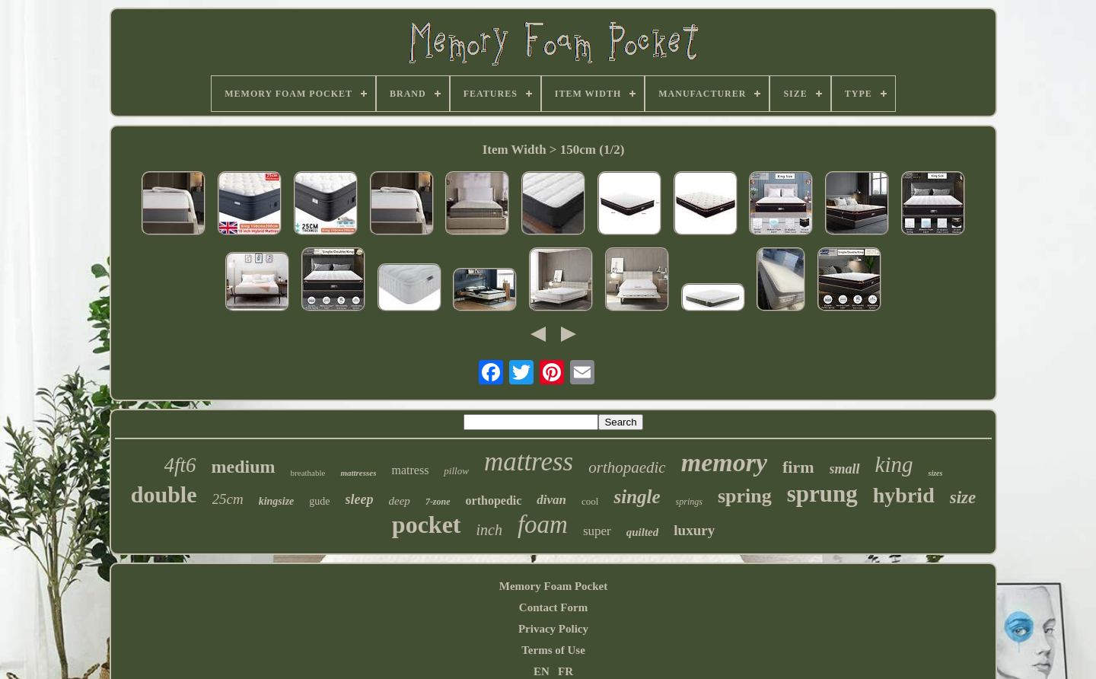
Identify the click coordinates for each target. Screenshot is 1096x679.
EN (542, 671)
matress (410, 470)
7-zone (438, 501)
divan (551, 500)
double (164, 494)
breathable (308, 472)
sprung (822, 493)
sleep (360, 499)
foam (543, 524)
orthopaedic (626, 467)
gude (319, 501)
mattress (528, 462)
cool (589, 501)
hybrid (904, 495)
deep (399, 501)
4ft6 (180, 465)
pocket (426, 524)
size (963, 497)
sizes (935, 473)
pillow (456, 471)
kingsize (277, 501)
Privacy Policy (553, 629)
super (597, 531)
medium (244, 467)
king (894, 464)
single (636, 496)
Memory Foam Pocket (553, 586)
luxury (694, 530)
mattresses (358, 472)
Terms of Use (553, 650)
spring (745, 496)
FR (565, 671)
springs (689, 501)
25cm (228, 499)
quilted (642, 532)
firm (798, 467)
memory (724, 462)
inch (489, 529)
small (845, 469)
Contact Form (553, 607)
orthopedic (494, 500)
